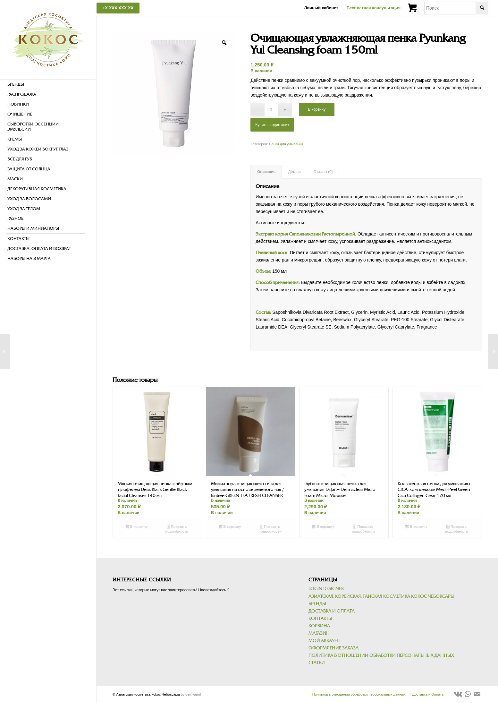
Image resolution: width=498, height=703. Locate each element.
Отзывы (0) (323, 172)
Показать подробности (176, 528)
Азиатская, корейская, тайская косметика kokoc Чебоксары (381, 596)
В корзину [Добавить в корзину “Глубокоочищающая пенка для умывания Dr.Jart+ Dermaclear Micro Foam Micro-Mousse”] (322, 526)
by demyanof (191, 694)
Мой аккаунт (324, 640)
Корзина (319, 626)
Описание (266, 172)
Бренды (317, 603)
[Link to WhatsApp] (467, 694)
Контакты (320, 618)
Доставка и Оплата (331, 611)
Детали (294, 172)
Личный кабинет (321, 7)
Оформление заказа (333, 648)
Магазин (319, 633)
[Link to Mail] (477, 694)
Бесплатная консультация (374, 7)
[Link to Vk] (458, 694)
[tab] (266, 172)
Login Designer (326, 588)
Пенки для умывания (286, 144)
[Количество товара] (271, 109)
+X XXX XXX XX (118, 7)
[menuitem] (45, 85)
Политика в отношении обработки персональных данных (381, 655)
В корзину (316, 109)
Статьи (316, 662)
